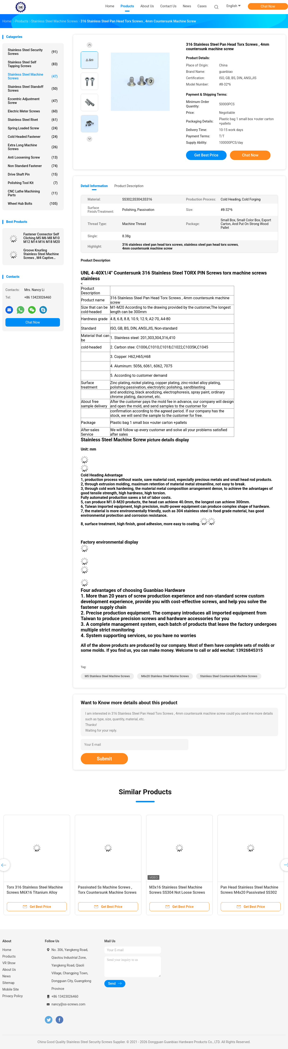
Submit (104, 759)
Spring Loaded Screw (33, 128)
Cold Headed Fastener (33, 136)
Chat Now (268, 6)
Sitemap (8, 983)
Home (6, 950)
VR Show (9, 963)
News (6, 976)
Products (9, 956)
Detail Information (94, 186)
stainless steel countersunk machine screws (228, 676)
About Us (9, 969)
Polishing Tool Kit (33, 182)
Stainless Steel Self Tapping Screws (33, 64)
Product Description (128, 186)
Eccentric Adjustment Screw (33, 101)
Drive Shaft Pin (33, 174)
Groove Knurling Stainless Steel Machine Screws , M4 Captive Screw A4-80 (41, 254)
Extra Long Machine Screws (33, 147)
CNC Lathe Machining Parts (33, 193)
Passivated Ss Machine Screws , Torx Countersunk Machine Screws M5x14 (107, 892)
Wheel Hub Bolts (33, 203)
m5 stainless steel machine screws (107, 676)
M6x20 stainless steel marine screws (165, 676)
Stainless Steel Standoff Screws (33, 88)
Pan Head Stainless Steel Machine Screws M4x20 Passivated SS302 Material (249, 892)
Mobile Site (10, 989)
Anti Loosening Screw (33, 157)
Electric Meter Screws (33, 111)
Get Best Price (206, 155)
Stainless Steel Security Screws (33, 52)
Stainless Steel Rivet (33, 119)
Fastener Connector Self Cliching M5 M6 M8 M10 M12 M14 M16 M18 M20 (41, 238)
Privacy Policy (12, 996)
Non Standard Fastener (33, 166)
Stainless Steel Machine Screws (33, 76)
